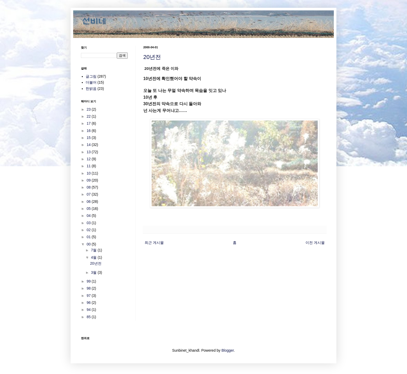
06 (89, 201)
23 (89, 109)
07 (89, 194)
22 (89, 116)
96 (89, 302)
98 (89, 288)
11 (89, 166)
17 (89, 123)
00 (89, 244)
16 (89, 131)
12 (89, 159)
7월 (94, 250)
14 (89, 145)
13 (89, 152)
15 (89, 138)
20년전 (152, 57)
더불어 (91, 82)
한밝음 (91, 88)
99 (89, 281)
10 (89, 173)
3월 (94, 272)
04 (89, 215)
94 (89, 310)
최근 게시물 (154, 243)
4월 (94, 257)
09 (89, 180)
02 (89, 230)
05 (89, 208)
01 (89, 237)
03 (89, 223)
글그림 (91, 76)
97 (89, 295)
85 (89, 317)
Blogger (227, 350)
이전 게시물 (315, 243)
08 (89, 187)
